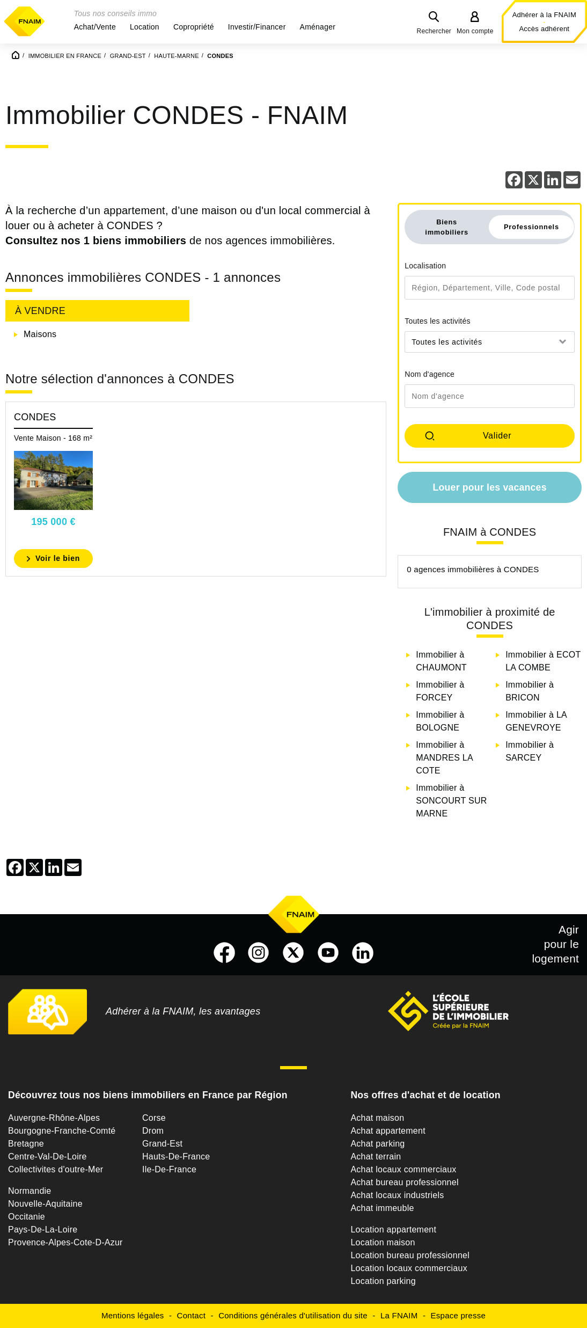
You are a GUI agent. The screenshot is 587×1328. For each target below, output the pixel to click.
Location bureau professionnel (409, 1255)
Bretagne (26, 1143)
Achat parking (377, 1143)
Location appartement (393, 1229)
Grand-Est (162, 1143)
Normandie (30, 1190)
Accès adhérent (544, 28)
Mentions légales (132, 1315)
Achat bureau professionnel (404, 1182)
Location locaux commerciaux (408, 1268)
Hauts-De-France (176, 1156)
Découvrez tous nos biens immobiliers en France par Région (148, 1095)
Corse (154, 1117)
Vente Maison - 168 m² (53, 438)
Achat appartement (387, 1130)
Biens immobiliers (446, 227)
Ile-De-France (169, 1169)
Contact (191, 1315)
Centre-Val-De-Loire (47, 1156)
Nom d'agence (429, 374)
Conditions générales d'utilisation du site (293, 1315)
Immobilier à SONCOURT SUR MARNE (451, 800)
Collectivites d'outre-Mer (55, 1169)
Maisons (40, 334)
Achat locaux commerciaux (403, 1169)
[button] (95, 27)
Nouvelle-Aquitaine (45, 1203)
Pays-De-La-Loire (42, 1229)
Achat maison (377, 1117)
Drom (153, 1130)
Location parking (382, 1281)
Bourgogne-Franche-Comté (62, 1130)
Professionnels (531, 227)
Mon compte (475, 31)
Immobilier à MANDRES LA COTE (444, 757)
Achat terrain (375, 1156)
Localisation (425, 265)
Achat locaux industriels (397, 1195)
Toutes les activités (438, 321)
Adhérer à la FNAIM (544, 14)
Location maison (382, 1242)
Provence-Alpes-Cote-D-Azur (65, 1242)
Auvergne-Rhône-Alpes (54, 1117)
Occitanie (26, 1216)
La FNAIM (399, 1315)
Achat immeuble (382, 1208)
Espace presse (458, 1315)
